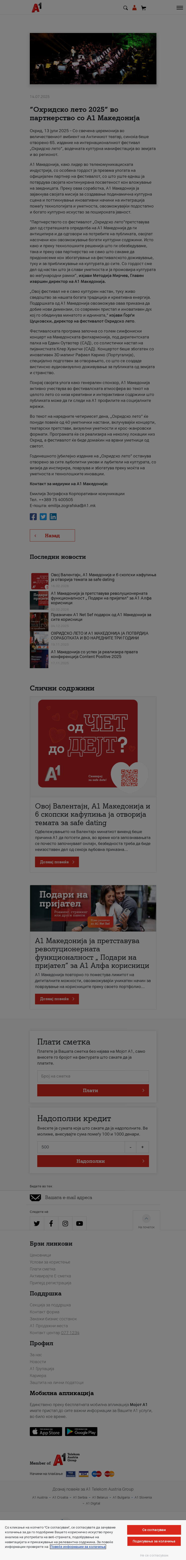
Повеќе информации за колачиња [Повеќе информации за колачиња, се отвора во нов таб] (78, 1547)
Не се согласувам (154, 1555)
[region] (93, 1540)
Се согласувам (154, 1530)
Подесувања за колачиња (154, 1541)
